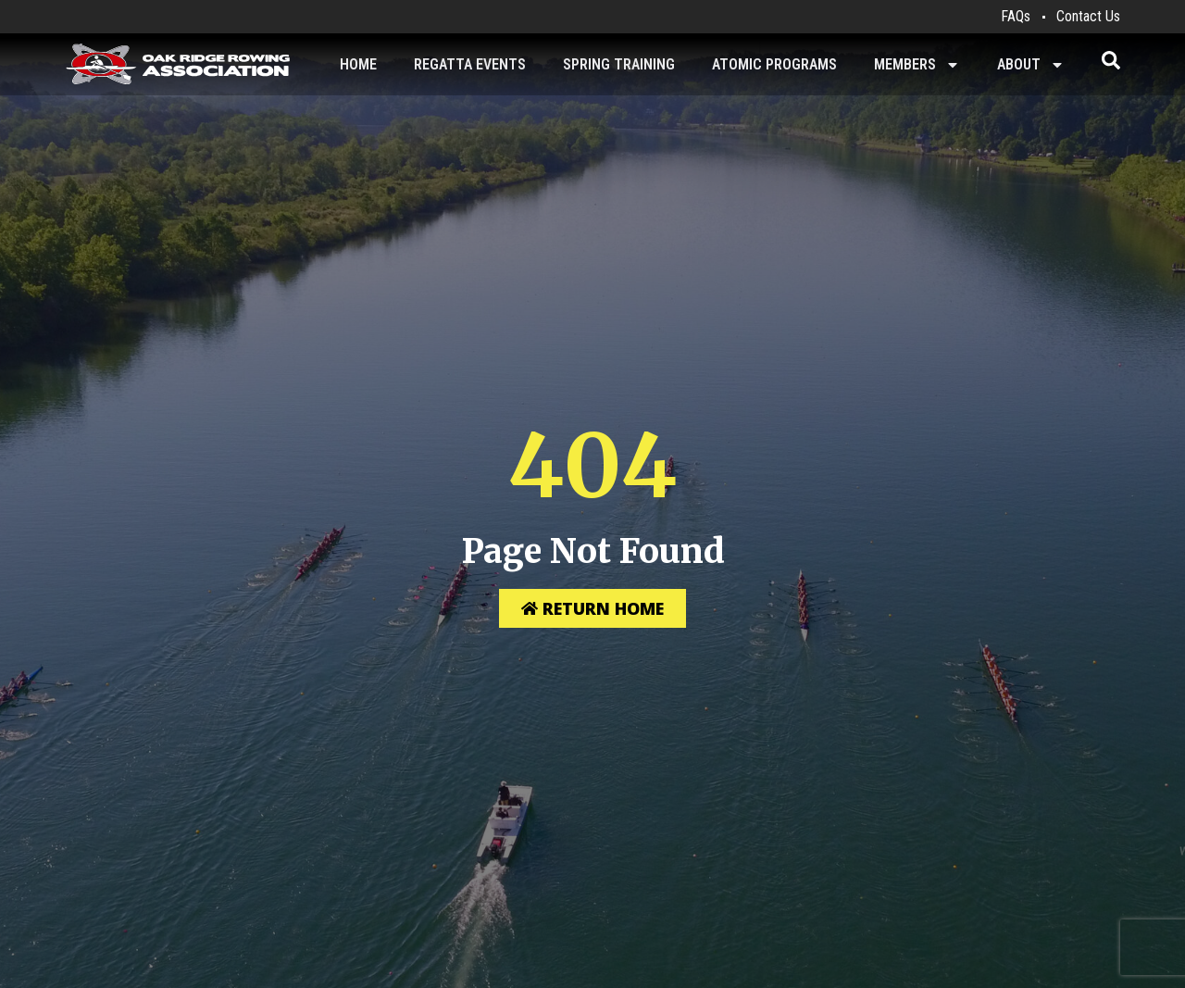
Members (917, 64)
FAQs (1015, 16)
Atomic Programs (774, 64)
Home (358, 64)
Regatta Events (470, 64)
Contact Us (1088, 16)
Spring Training (619, 64)
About (1031, 64)
